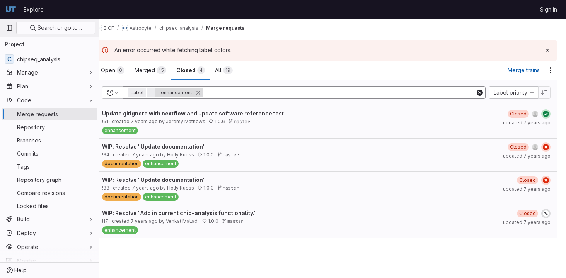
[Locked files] (49, 206)
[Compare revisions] (49, 192)
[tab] (125, 70)
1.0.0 (218, 155)
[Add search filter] (346, 92)
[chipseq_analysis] (49, 59)
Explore (34, 9)
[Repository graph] (49, 179)
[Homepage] (10, 9)
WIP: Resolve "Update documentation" (166, 146)
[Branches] (49, 140)
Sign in (548, 9)
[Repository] (49, 127)
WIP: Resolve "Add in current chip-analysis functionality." (191, 213)
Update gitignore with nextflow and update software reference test (205, 113)
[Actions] (550, 70)
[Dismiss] (547, 50)
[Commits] (49, 153)
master (252, 121)
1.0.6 (229, 121)
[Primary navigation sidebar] (9, 28)
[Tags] (49, 166)
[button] (178, 93)
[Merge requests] (49, 114)
